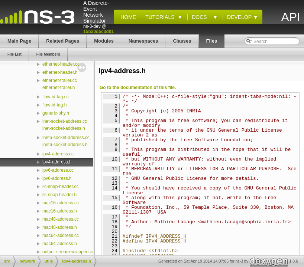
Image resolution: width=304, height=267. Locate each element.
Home (126, 17)
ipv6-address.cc (58, 170)
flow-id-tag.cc (55, 96)
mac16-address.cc (60, 202)
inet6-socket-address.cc (66, 137)
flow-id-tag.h (54, 105)
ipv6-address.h (57, 178)
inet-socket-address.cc (64, 121)
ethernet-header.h (60, 72)
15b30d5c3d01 (98, 31)
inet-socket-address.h (63, 128)
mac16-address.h (59, 211)
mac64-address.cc (60, 235)
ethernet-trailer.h (58, 87)
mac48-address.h (59, 227)
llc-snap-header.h (59, 194)
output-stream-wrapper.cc (67, 251)
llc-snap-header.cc (60, 186)
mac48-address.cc (60, 219)
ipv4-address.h (57, 162)
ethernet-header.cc (61, 64)
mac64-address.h (59, 243)
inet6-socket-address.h (64, 144)
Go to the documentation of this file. (138, 87)
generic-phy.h (55, 113)
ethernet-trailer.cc (59, 80)
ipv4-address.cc (58, 153)
